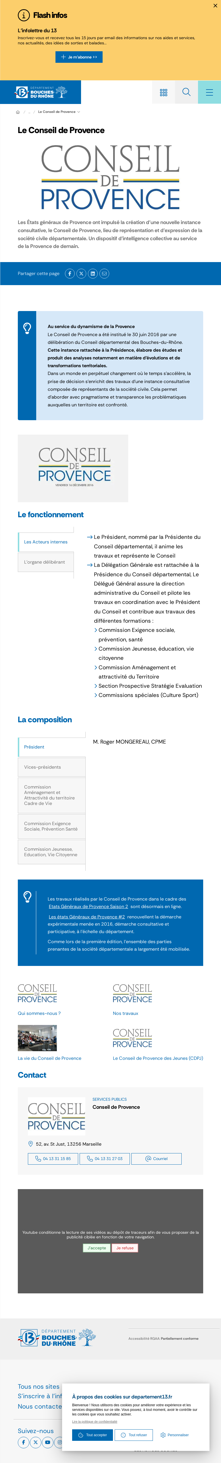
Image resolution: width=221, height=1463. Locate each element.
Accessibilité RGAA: (163, 1338)
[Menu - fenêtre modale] (209, 92)
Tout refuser (134, 1435)
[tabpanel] (138, 616)
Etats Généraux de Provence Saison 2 (88, 906)
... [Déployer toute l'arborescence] (29, 112)
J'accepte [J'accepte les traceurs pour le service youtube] (97, 1248)
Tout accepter (92, 1435)
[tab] (46, 542)
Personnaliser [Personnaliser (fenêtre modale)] (178, 1435)
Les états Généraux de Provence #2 (87, 917)
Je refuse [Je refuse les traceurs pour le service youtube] (125, 1248)
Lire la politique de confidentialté (94, 1421)
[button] (73, 468)
